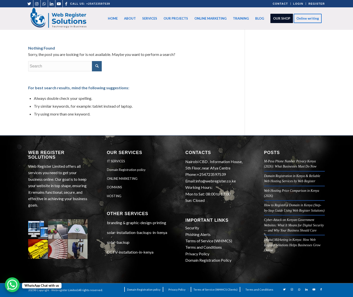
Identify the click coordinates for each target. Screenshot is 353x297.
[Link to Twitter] (29, 3)
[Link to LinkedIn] (51, 3)
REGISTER (316, 3)
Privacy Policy (197, 253)
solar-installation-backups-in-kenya (137, 232)
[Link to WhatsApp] (44, 3)
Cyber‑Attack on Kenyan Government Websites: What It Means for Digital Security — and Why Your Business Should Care (294, 225)
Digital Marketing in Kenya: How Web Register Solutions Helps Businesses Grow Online (292, 245)
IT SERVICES (116, 161)
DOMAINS (114, 187)
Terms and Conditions (203, 247)
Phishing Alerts (198, 234)
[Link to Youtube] (59, 3)
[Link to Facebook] (66, 3)
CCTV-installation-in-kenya (130, 252)
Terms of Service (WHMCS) (208, 240)
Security (192, 227)
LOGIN (298, 3)
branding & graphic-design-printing (136, 222)
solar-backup (118, 242)
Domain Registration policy (126, 170)
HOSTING (114, 196)
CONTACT (280, 3)
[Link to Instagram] (36, 3)
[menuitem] (113, 18)
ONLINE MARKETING (122, 179)
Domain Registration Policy (208, 260)
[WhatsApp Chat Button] (12, 284)
